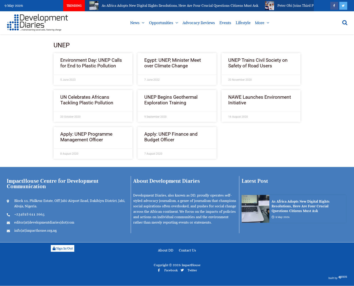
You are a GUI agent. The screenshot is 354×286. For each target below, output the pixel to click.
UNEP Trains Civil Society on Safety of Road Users (258, 63)
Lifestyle (243, 23)
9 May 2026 (281, 217)
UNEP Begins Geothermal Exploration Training (171, 99)
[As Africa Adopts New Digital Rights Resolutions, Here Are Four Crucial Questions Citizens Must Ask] (255, 209)
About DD (165, 250)
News (135, 23)
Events (225, 23)
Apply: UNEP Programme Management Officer (86, 136)
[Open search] (344, 22)
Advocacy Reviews (199, 23)
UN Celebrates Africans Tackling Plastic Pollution (86, 99)
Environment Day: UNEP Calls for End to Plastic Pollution (91, 63)
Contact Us (187, 250)
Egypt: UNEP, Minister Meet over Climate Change (172, 63)
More (259, 23)
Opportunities (161, 23)
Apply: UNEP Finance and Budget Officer (171, 136)
